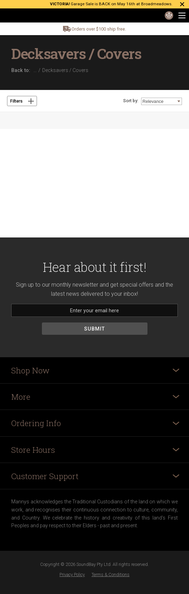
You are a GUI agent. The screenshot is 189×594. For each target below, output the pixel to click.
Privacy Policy (72, 574)
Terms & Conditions (111, 574)
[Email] (94, 310)
